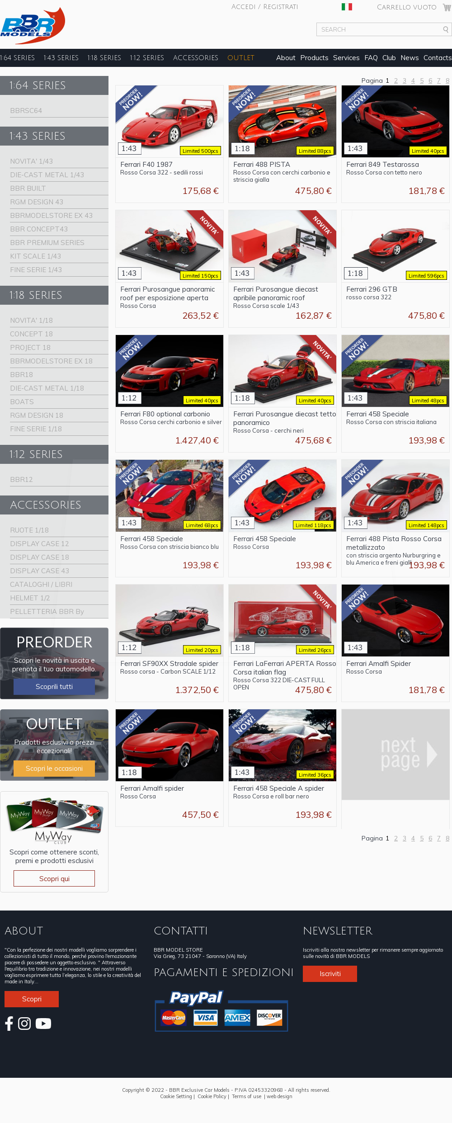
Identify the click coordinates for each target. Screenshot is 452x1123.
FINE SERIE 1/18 (36, 429)
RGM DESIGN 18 (36, 415)
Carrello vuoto (407, 7)
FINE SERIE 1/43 (36, 269)
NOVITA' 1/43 (31, 161)
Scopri (32, 999)
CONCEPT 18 (31, 334)
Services (346, 57)
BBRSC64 (26, 110)
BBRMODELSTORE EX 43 (51, 215)
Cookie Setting (176, 1096)
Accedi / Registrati (264, 6)
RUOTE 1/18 (29, 530)
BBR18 (21, 374)
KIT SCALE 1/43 (35, 256)
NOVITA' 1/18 (31, 320)
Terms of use (246, 1096)
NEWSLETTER (337, 931)
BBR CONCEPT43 (39, 229)
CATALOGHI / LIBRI (41, 584)
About (286, 57)
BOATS (22, 401)
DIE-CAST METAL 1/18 (47, 388)
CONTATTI (181, 931)
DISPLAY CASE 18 (39, 557)
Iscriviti (330, 973)
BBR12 (21, 479)
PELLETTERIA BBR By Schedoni (47, 612)
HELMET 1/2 (30, 598)
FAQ (371, 57)
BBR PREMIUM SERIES (47, 242)
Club (389, 57)
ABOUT (24, 931)
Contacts (438, 57)
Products (314, 57)
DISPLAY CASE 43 (39, 570)
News (409, 57)
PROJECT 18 (30, 347)
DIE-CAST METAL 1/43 (47, 174)
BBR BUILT (28, 188)
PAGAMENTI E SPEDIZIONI (224, 972)
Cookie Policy (212, 1096)
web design (279, 1096)
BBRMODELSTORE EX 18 (51, 361)
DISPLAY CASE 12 (39, 543)
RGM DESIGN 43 (36, 202)
